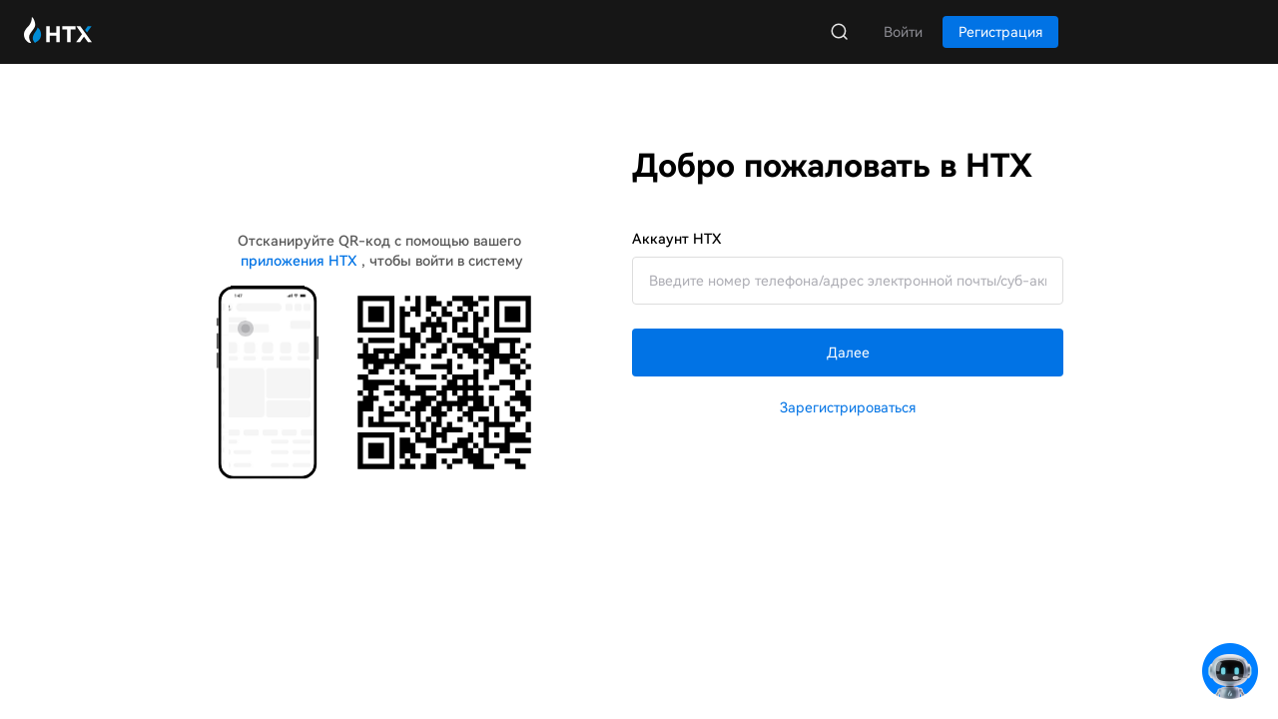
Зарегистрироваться (848, 407)
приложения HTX (298, 261)
